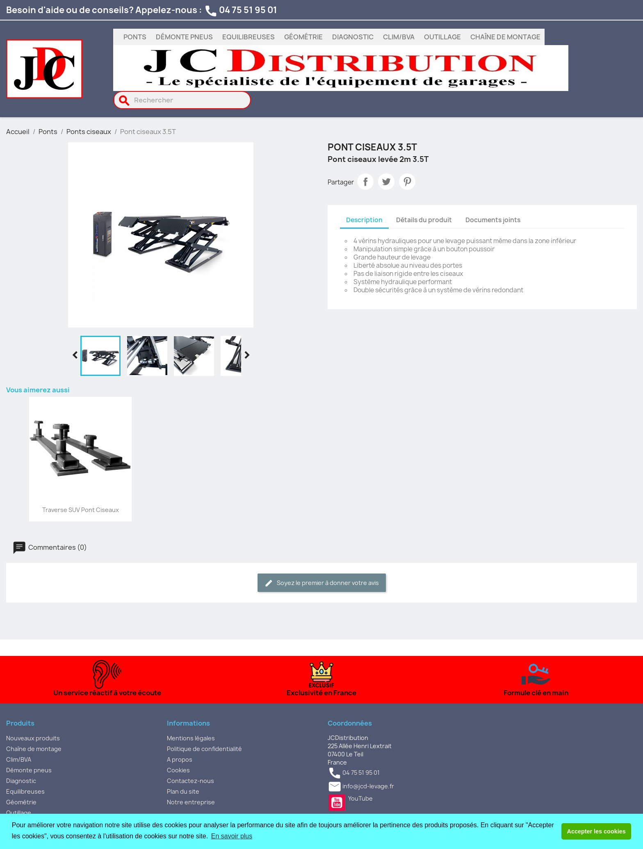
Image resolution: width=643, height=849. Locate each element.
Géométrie (303, 36)
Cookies (178, 770)
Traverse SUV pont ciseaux (80, 510)
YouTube (336, 802)
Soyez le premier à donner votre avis (321, 583)
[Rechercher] (182, 100)
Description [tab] (364, 220)
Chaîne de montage (505, 36)
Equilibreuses (248, 36)
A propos (179, 759)
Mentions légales (191, 738)
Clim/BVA (399, 36)
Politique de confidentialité (204, 749)
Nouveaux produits (33, 738)
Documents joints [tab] (492, 220)
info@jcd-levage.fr (368, 786)
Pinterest (407, 181)
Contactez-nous (190, 781)
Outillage (442, 36)
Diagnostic (353, 36)
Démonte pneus (184, 36)
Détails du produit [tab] (424, 220)
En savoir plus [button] (232, 836)
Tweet (386, 181)
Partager (365, 181)
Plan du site (183, 791)
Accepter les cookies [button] (596, 831)
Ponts (134, 36)
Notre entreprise (191, 802)
